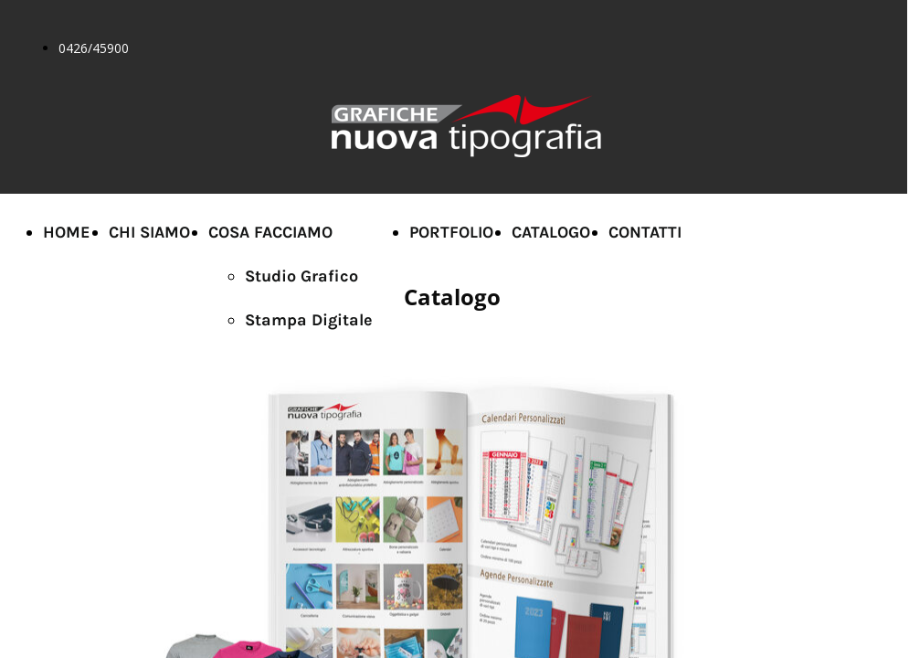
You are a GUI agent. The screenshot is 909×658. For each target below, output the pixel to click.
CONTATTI (645, 232)
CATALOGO (551, 232)
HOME (66, 232)
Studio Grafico (301, 276)
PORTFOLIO (451, 232)
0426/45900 (93, 48)
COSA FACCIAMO (270, 232)
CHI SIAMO (149, 232)
